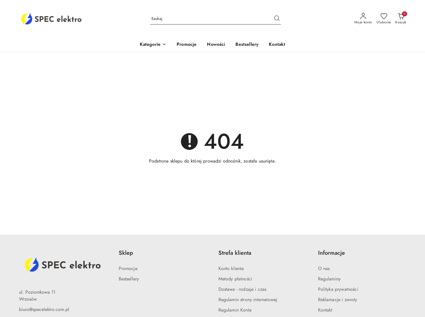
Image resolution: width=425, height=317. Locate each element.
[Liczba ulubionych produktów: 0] (383, 18)
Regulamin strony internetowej (247, 300)
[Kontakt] (277, 44)
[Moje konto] (363, 18)
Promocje (128, 268)
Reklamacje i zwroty (337, 300)
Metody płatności (235, 279)
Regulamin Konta (235, 310)
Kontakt (325, 310)
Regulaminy (329, 279)
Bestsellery (129, 279)
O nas (324, 268)
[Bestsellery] (247, 44)
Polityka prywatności (338, 289)
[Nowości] (216, 44)
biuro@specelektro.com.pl (44, 309)
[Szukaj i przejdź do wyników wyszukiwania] (277, 18)
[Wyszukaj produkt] (215, 18)
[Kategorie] (153, 44)
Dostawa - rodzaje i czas (242, 289)
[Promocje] (186, 44)
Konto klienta (231, 268)
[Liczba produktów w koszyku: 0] (400, 18)
